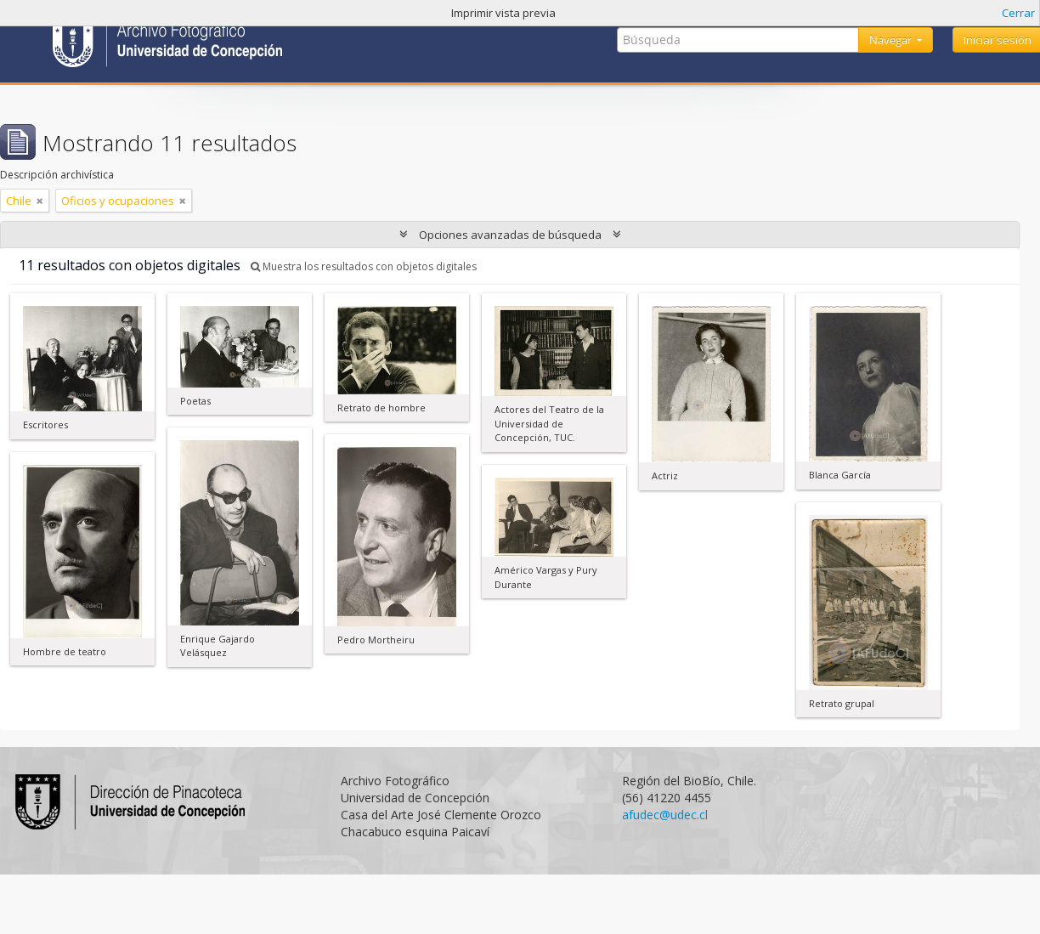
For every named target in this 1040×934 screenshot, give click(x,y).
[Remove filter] (40, 200)
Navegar (891, 40)
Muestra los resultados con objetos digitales (364, 266)
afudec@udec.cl (665, 815)
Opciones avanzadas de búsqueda (510, 234)
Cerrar (1018, 12)
